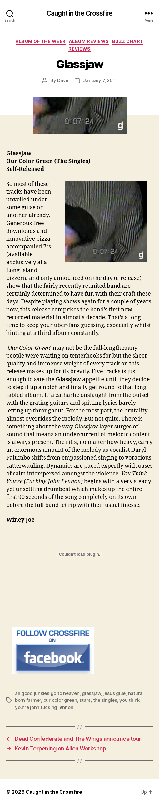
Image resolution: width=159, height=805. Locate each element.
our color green (60, 700)
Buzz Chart (127, 41)
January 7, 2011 (100, 80)
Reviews (79, 48)
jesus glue (114, 693)
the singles (105, 700)
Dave (62, 80)
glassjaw (91, 693)
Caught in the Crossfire (79, 13)
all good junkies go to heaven (47, 693)
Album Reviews (89, 41)
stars (85, 700)
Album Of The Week (41, 41)
